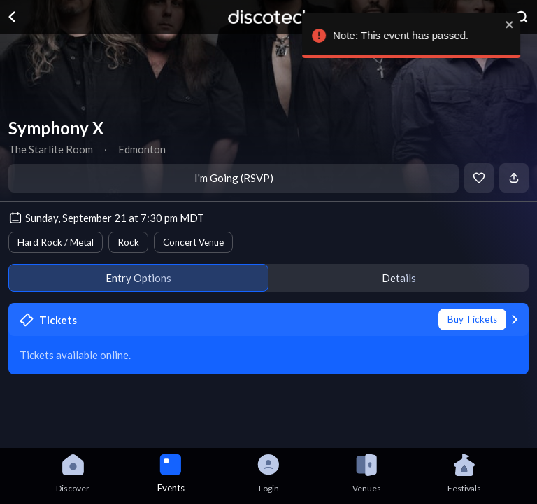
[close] (517, 24)
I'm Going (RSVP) (233, 178)
